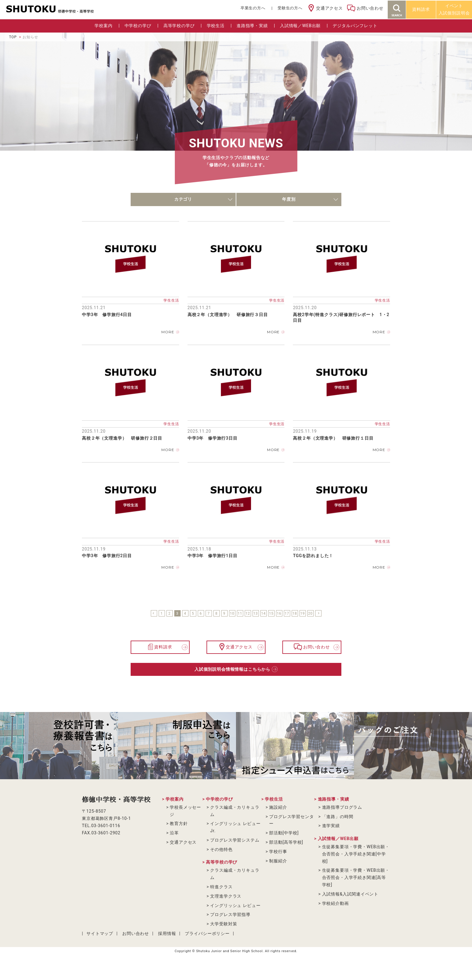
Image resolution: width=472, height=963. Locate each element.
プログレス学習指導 (230, 914)
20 (310, 613)
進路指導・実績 (252, 25)
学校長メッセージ (185, 811)
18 (294, 613)
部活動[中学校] (284, 832)
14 (263, 613)
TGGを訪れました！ (313, 555)
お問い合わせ (370, 8)
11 (240, 613)
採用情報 (167, 933)
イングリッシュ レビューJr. (235, 827)
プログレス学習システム (234, 840)
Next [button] (458, 745)
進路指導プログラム (342, 807)
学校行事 (278, 851)
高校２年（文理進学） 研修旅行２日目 (122, 438)
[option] (59, 745)
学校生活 (216, 25)
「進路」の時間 (337, 816)
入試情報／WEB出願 (300, 25)
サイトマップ (99, 933)
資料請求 (421, 9)
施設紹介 (278, 807)
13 (255, 613)
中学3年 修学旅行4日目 (107, 314)
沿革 (174, 832)
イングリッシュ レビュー (235, 905)
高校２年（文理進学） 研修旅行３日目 (228, 314)
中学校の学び (138, 25)
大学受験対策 (223, 923)
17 (286, 613)
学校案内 (103, 25)
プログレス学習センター (291, 820)
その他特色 (221, 849)
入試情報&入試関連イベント (350, 894)
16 (279, 613)
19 (302, 613)
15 (271, 613)
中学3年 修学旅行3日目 (213, 438)
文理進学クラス (225, 896)
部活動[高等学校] (286, 842)
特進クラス (221, 886)
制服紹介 (278, 860)
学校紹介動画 (335, 903)
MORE (167, 332)
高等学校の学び (179, 25)
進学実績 (331, 825)
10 (232, 613)
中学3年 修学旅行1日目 (213, 555)
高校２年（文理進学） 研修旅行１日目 (333, 438)
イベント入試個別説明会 (454, 9)
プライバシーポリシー (207, 933)
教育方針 (179, 823)
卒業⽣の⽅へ (253, 8)
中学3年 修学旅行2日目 (107, 555)
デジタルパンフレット (355, 25)
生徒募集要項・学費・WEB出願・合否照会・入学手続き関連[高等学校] (356, 877)
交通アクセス (329, 8)
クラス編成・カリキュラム (234, 811)
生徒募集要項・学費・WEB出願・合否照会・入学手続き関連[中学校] (356, 854)
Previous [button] (13, 745)
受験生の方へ (290, 8)
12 (247, 613)
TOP (13, 37)
